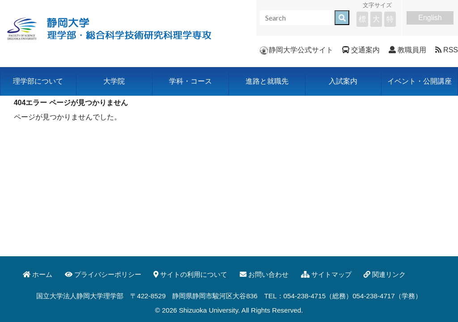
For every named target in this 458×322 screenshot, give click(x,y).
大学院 (114, 81)
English (429, 17)
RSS (446, 50)
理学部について (38, 81)
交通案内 (361, 50)
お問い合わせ (264, 274)
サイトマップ (326, 274)
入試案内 (343, 81)
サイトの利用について (190, 274)
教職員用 (407, 50)
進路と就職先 (267, 81)
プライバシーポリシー (103, 274)
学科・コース (190, 81)
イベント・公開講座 (419, 81)
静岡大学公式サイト (296, 50)
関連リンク (385, 274)
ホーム (37, 274)
